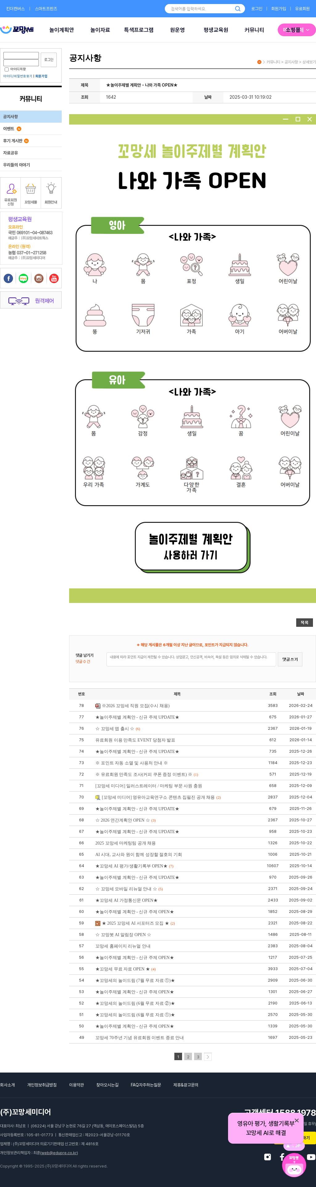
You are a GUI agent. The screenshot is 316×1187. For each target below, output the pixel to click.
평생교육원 (216, 30)
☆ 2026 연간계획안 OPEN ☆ (125, 820)
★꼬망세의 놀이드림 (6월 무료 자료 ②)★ (135, 1003)
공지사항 (10, 116)
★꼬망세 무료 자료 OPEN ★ (125, 969)
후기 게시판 (16, 140)
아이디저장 (15, 69)
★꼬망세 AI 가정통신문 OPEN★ (126, 900)
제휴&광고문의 (185, 1084)
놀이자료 (100, 30)
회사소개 (7, 1084)
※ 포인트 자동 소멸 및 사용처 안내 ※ (131, 763)
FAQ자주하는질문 (146, 1084)
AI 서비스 (23, 30)
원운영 (177, 30)
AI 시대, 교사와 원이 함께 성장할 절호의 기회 (138, 854)
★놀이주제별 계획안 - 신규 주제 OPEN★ (134, 912)
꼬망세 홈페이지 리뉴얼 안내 (123, 946)
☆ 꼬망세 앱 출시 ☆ (117, 728)
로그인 (256, 8)
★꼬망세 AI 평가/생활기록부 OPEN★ (134, 866)
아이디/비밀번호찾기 (17, 76)
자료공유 (10, 152)
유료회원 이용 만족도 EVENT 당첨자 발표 (135, 740)
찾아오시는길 (107, 1084)
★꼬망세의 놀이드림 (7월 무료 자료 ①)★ (135, 980)
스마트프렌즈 (46, 8)
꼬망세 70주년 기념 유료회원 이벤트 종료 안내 (139, 1037)
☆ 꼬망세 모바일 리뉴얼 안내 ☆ (129, 889)
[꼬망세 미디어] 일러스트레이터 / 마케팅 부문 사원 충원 (148, 786)
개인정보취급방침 (42, 1084)
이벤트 (12, 128)
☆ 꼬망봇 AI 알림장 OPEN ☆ (123, 934)
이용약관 (76, 1084)
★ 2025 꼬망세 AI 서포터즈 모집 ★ (135, 923)
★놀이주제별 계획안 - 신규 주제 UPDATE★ (137, 717)
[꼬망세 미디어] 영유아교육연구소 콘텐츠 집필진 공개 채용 (158, 797)
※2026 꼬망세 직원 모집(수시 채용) (132, 705)
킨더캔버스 (15, 8)
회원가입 (278, 8)
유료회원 (302, 8)
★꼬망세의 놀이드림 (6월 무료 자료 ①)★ (135, 1015)
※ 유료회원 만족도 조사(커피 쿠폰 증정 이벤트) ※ (146, 774)
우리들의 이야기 (16, 164)
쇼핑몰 (293, 30)
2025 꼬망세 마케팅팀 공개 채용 (125, 843)
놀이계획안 (61, 30)
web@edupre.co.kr (59, 1152)
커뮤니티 (254, 30)
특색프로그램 (139, 30)
